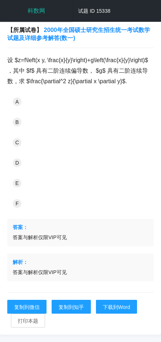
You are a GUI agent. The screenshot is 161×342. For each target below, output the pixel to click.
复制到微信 (27, 307)
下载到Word (116, 307)
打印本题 (28, 321)
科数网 (36, 11)
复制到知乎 (71, 307)
